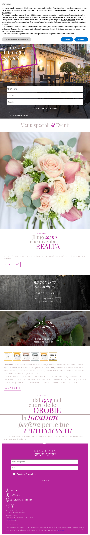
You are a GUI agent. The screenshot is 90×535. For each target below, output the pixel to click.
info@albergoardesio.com (21, 500)
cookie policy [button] (6, 13)
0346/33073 (14, 490)
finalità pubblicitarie (68, 20)
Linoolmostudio (14, 520)
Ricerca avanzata (14, 113)
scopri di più (12, 266)
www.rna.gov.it (61, 530)
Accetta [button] (81, 39)
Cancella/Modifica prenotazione (18, 115)
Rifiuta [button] (67, 39)
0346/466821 (15, 495)
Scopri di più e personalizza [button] (17, 39)
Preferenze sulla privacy (12, 519)
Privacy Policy (31, 474)
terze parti (38, 15)
